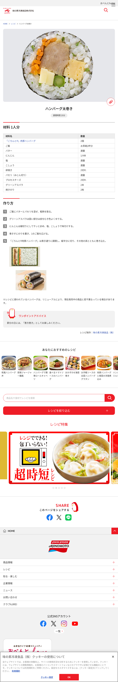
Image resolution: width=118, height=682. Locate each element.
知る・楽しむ (10, 576)
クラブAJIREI (10, 604)
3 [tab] (59, 488)
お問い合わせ (10, 597)
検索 (110, 398)
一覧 (58, 631)
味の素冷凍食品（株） (104, 332)
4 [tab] (62, 488)
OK (69, 677)
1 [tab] (53, 488)
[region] (59, 667)
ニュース (7, 590)
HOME (11, 531)
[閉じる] (113, 656)
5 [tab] (64, 488)
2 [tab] (56, 488)
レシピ (6, 569)
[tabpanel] (9, 368)
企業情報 (7, 583)
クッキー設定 (47, 677)
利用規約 (16, 670)
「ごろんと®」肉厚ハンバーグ (21, 140)
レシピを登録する (111, 102)
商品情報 (7, 562)
